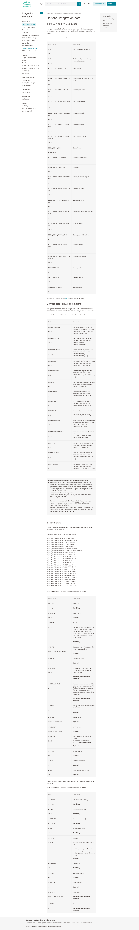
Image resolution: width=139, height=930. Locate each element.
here (66, 298)
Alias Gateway (26, 85)
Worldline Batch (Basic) (29, 38)
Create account (99, 4)
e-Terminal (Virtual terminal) (30, 35)
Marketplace (25, 99)
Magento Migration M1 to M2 (30, 65)
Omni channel (26, 92)
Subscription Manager (28, 83)
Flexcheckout (26, 30)
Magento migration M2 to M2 (30, 68)
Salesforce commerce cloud (30, 63)
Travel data (105, 28)
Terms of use (42, 927)
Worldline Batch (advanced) (30, 40)
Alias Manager (26, 80)
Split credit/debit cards (29, 108)
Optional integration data (30, 48)
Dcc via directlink (27, 111)
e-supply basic (26, 43)
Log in (110, 4)
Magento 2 (25, 60)
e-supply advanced (27, 46)
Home (48, 13)
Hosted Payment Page (28, 27)
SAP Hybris (25, 73)
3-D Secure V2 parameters (30, 51)
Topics (42, 4)
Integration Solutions (56, 13)
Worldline (34, 927)
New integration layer (29, 24)
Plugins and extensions (29, 58)
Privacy (49, 927)
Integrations (65, 13)
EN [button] (89, 4)
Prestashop (25, 71)
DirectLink (25, 32)
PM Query (25, 106)
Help (84, 4)
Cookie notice (56, 927)
